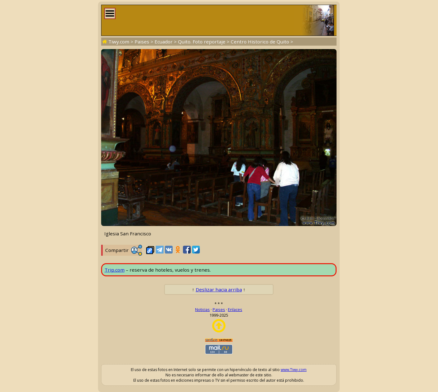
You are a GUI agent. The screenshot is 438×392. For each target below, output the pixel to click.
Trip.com (115, 270)
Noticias (202, 309)
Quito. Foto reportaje (201, 41)
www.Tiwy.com (294, 369)
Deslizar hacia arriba (219, 289)
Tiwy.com (118, 41)
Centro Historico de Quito (260, 41)
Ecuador (164, 41)
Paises (142, 41)
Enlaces (235, 309)
